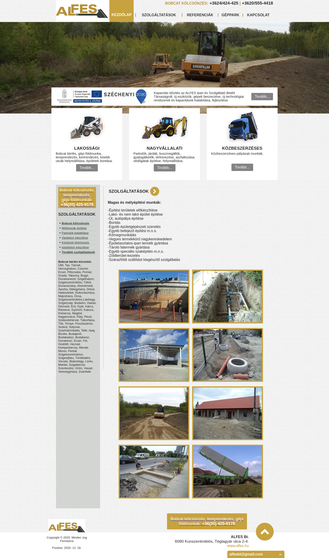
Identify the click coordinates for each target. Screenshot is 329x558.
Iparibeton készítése (75, 247)
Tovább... (262, 96)
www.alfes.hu (238, 546)
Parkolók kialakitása (75, 233)
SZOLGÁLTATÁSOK (159, 15)
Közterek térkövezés (75, 242)
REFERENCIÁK (200, 15)
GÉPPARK (230, 15)
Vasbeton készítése (75, 237)
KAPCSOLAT (258, 15)
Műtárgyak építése (74, 228)
